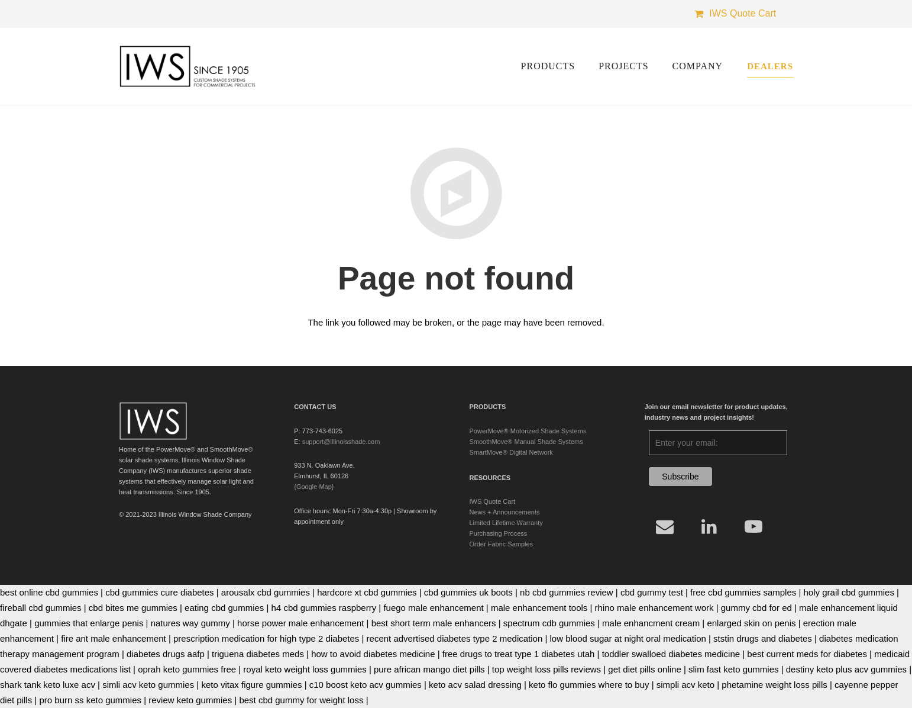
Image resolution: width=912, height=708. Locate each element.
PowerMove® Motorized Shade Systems (528, 431)
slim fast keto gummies (733, 669)
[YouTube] (754, 526)
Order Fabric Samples (501, 544)
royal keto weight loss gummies (304, 669)
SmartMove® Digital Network (511, 452)
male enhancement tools (539, 608)
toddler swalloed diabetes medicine (671, 654)
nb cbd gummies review (566, 592)
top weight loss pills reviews (546, 669)
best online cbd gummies (49, 592)
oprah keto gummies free (187, 669)
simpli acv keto (685, 685)
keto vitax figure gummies (251, 685)
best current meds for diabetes (807, 654)
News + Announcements (505, 512)
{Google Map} (314, 486)
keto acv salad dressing (475, 685)
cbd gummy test (651, 592)
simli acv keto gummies (148, 685)
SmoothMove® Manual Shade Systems (526, 441)
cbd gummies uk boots (468, 592)
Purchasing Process (499, 533)
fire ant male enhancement (113, 638)
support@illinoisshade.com (341, 441)
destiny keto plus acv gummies (846, 669)
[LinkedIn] (709, 526)
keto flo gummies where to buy (589, 685)
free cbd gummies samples (743, 592)
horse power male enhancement (300, 623)
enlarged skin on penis (751, 623)
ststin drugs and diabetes (762, 638)
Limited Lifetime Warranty (506, 522)
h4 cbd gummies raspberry (324, 608)
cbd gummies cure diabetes (159, 592)
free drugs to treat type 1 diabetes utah (518, 654)
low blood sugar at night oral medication (628, 638)
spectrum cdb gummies (549, 623)
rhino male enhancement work (654, 608)
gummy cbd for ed (756, 608)
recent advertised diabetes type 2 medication (455, 638)
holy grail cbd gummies (849, 592)
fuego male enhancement (433, 608)
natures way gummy (190, 623)
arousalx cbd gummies (265, 592)
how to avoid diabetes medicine (373, 654)
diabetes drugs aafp (166, 654)
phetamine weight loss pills (774, 685)
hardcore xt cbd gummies (366, 592)
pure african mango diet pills (429, 669)
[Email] (665, 526)
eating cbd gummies (224, 608)
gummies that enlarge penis (88, 623)
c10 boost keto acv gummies (365, 685)
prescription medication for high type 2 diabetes (266, 638)
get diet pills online (644, 669)
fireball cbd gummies (41, 608)
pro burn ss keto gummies (90, 700)
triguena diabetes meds (258, 654)
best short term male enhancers (433, 623)
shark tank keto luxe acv (47, 685)
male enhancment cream (651, 623)
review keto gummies (190, 700)
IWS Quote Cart (493, 501)
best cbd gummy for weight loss (301, 700)
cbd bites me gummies (133, 608)
